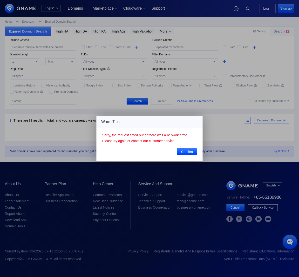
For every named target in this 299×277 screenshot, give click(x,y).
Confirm (187, 152)
